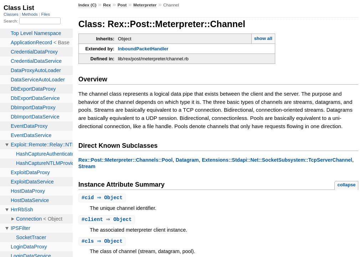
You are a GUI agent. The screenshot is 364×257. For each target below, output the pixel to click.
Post (122, 4)
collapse (346, 184)
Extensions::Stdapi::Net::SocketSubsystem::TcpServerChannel (277, 160)
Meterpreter (145, 4)
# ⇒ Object (103, 198)
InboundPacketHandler (143, 48)
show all (263, 38)
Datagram (187, 160)
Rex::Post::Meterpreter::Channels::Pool (125, 160)
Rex (107, 4)
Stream (87, 166)
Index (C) (87, 4)
